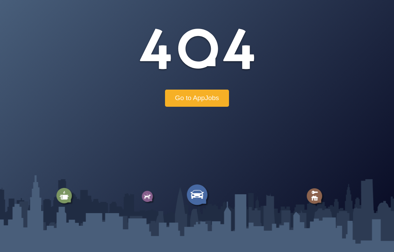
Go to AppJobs (197, 98)
